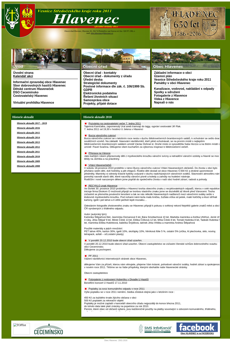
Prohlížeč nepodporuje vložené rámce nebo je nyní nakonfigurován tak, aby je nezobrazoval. (116, 24)
